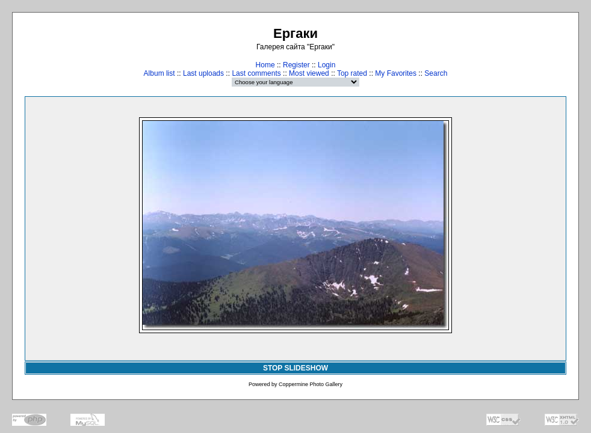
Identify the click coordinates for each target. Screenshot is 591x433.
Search (435, 73)
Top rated (352, 73)
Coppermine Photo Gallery (310, 384)
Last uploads (203, 73)
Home (265, 65)
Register (296, 65)
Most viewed (309, 73)
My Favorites (395, 73)
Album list (159, 73)
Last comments (256, 73)
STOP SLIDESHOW (295, 368)
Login (326, 65)
